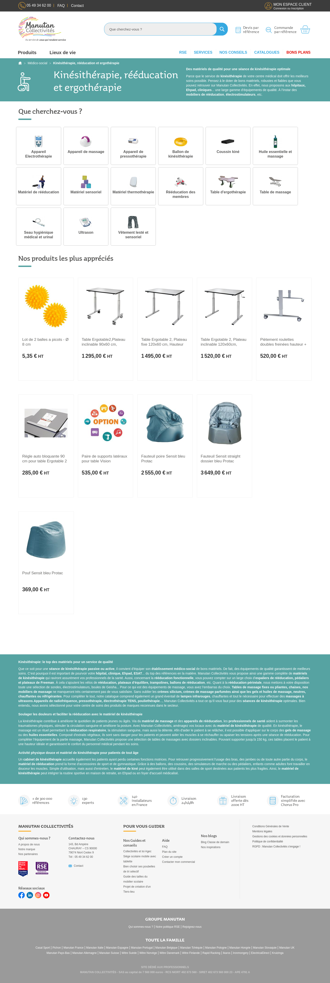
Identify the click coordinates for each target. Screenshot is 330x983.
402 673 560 (189, 972)
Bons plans (298, 52)
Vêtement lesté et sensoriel (133, 234)
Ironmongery (240, 953)
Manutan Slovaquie (265, 947)
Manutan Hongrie (239, 947)
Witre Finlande (191, 953)
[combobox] (166, 29)
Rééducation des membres (181, 194)
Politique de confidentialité (267, 841)
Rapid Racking (211, 953)
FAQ (165, 846)
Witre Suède (129, 953)
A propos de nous (29, 844)
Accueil (20, 63)
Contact (78, 865)
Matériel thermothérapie (133, 192)
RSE (183, 52)
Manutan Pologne (216, 947)
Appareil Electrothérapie (39, 154)
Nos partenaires (28, 854)
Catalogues (266, 52)
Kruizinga (277, 953)
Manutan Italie (94, 947)
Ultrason (86, 232)
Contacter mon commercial (178, 862)
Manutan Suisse (109, 953)
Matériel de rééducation (39, 192)
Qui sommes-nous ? (141, 926)
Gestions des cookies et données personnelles (279, 836)
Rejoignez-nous (191, 926)
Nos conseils (233, 52)
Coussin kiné (228, 152)
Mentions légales (262, 831)
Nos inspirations (210, 847)
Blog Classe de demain (215, 842)
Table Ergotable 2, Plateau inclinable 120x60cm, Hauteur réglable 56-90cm (223, 344)
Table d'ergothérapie (228, 192)
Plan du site (169, 851)
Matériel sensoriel (86, 192)
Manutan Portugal (142, 947)
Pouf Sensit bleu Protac (42, 573)
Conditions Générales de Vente (270, 826)
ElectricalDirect (260, 953)
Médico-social (37, 63)
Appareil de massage (86, 152)
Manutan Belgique (166, 947)
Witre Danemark (169, 953)
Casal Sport (43, 947)
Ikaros (227, 953)
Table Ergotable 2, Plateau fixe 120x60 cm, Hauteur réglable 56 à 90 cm (164, 344)
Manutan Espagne (117, 947)
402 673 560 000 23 (220, 972)
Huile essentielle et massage (275, 154)
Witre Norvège (148, 953)
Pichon (56, 947)
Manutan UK (286, 947)
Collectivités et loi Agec (137, 851)
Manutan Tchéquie (191, 947)
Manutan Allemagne (84, 953)
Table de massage (275, 192)
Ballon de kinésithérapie (181, 154)
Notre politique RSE (168, 926)
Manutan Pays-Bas (58, 953)
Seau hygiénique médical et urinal (39, 234)
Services (203, 52)
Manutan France (73, 947)
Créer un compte (172, 856)
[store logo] (42, 29)
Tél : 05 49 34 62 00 (81, 856)
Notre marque (26, 849)
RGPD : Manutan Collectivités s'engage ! (276, 846)
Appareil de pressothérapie (133, 154)
